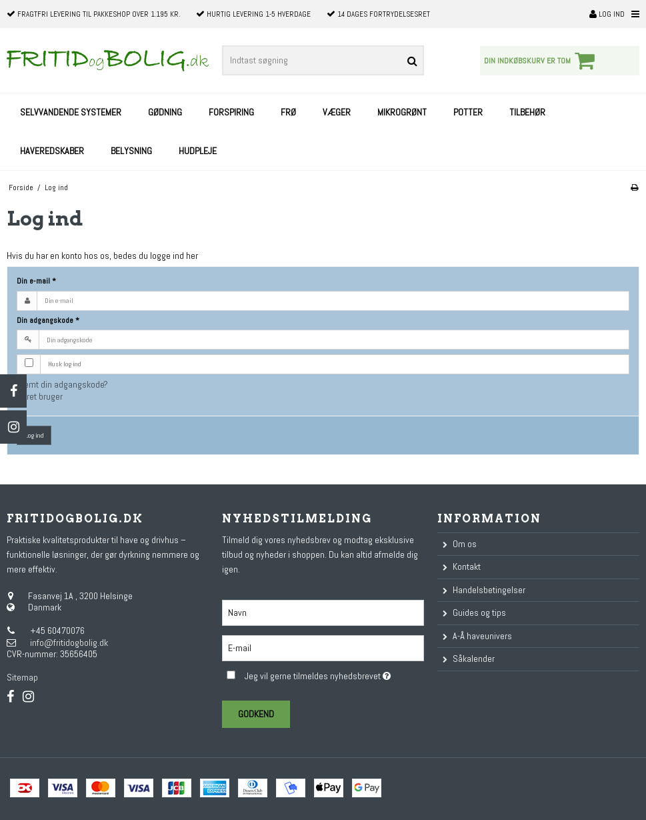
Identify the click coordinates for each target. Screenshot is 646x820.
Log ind (607, 14)
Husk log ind (64, 364)
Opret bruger (40, 396)
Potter (468, 112)
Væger (337, 112)
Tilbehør (527, 112)
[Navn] (323, 612)
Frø (288, 112)
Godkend (256, 714)
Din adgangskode (48, 321)
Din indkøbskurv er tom (541, 60)
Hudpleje (198, 151)
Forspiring (231, 112)
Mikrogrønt (402, 112)
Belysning (131, 151)
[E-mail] (323, 647)
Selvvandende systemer (70, 112)
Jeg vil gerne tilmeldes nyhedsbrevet (334, 674)
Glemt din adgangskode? (62, 384)
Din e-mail (36, 281)
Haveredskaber (52, 151)
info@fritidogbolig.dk (69, 643)
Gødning (165, 112)
